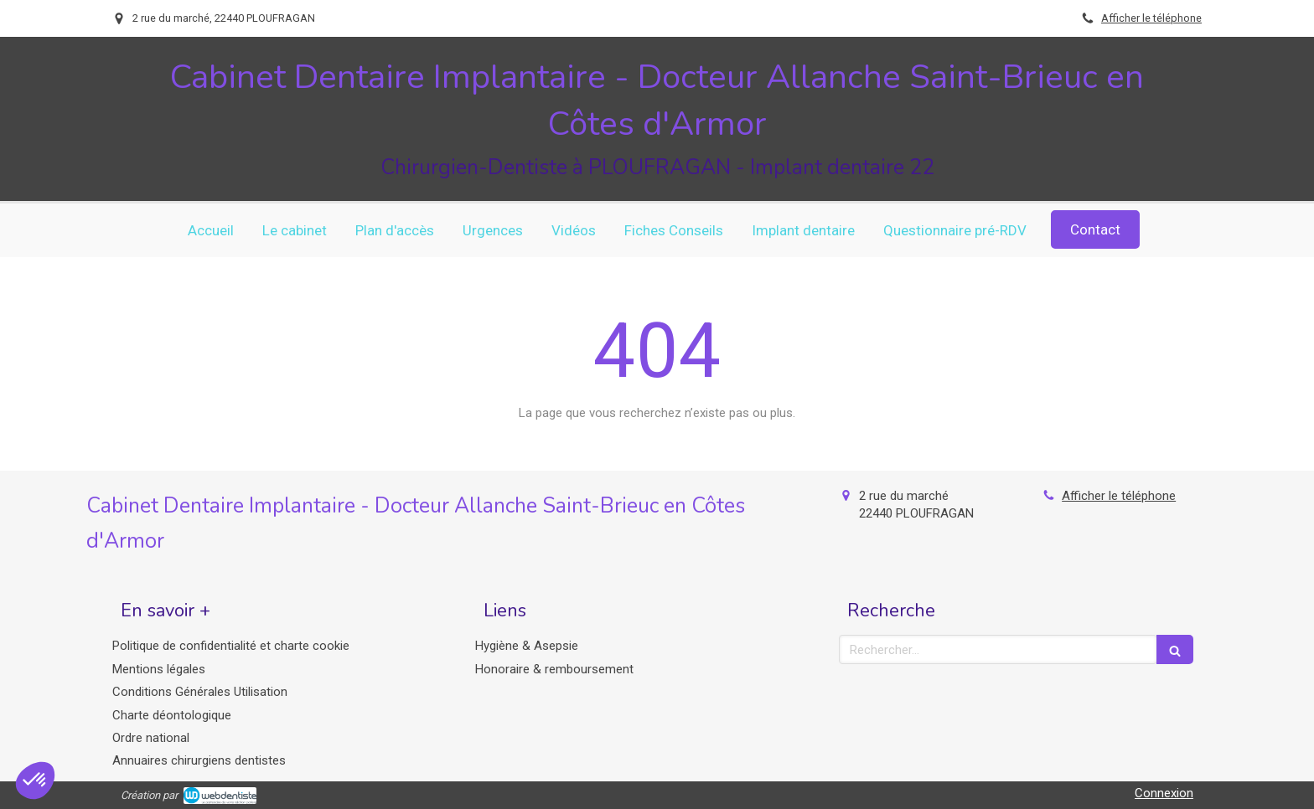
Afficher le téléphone (1151, 18)
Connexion (1164, 793)
